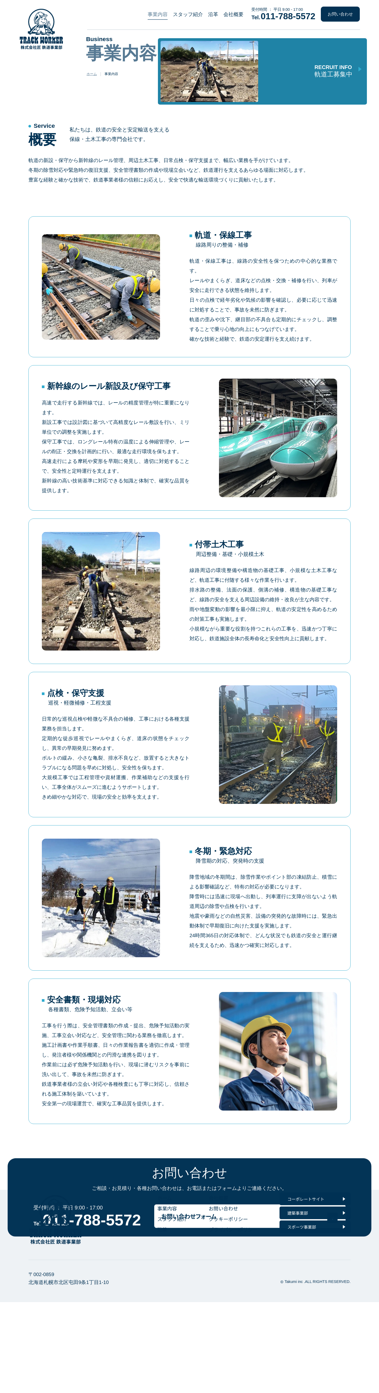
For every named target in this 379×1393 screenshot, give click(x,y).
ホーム (92, 78)
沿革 (213, 14)
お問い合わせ (340, 14)
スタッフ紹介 (188, 14)
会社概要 (233, 14)
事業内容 (158, 14)
